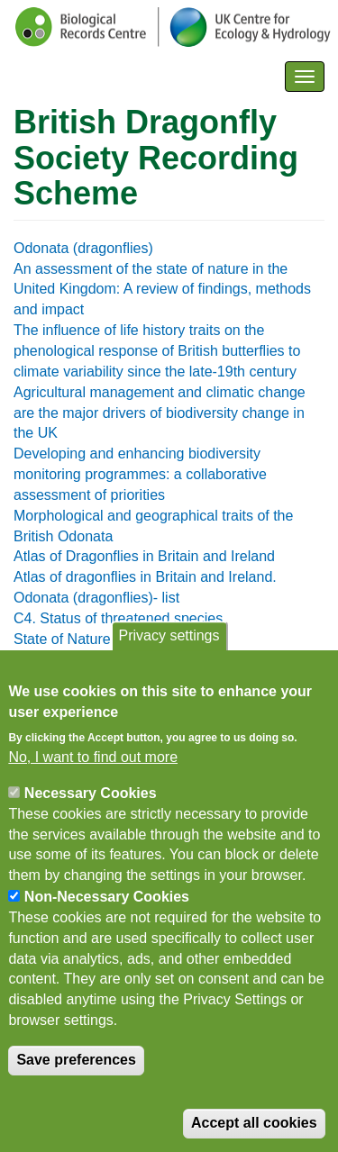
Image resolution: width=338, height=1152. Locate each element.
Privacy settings (168, 649)
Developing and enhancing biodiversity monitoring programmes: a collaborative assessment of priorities (140, 474)
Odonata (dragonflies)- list (96, 597)
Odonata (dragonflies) (83, 248)
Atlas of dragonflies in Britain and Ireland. (145, 577)
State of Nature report (83, 639)
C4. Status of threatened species (118, 618)
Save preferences (76, 1072)
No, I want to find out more (93, 769)
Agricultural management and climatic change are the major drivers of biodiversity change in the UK (160, 413)
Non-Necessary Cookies (106, 909)
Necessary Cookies (90, 805)
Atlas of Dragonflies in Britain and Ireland (144, 556)
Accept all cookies (254, 1135)
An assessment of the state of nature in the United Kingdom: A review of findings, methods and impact (162, 289)
